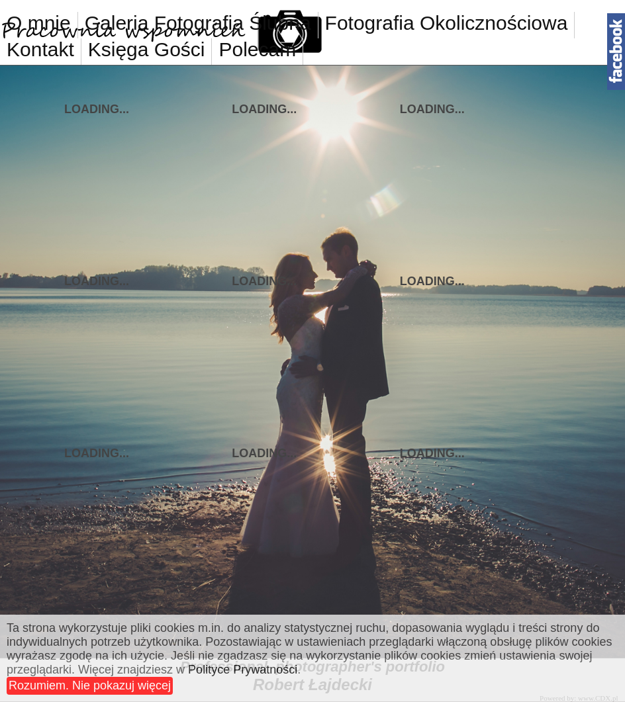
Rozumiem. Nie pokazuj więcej (90, 685)
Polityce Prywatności (242, 669)
